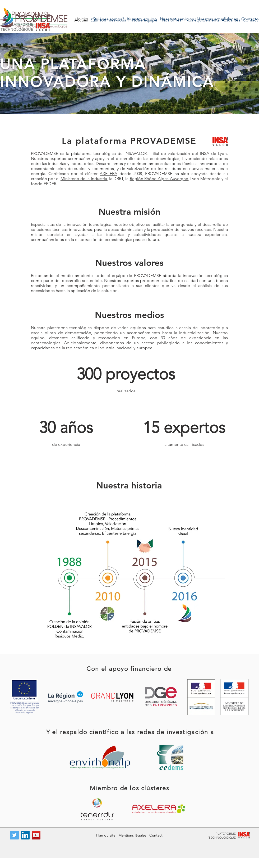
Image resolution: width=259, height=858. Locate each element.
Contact (156, 835)
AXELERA (108, 173)
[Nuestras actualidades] (217, 19)
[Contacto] (250, 19)
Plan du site (105, 835)
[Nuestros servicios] (177, 19)
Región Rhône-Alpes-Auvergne (159, 178)
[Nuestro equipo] (142, 19)
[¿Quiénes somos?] (107, 19)
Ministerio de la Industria (84, 178)
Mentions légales (132, 835)
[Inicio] (82, 19)
